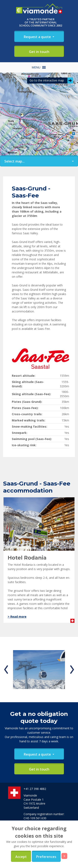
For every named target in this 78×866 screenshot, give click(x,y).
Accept (21, 856)
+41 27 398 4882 (35, 789)
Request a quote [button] (38, 37)
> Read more (17, 616)
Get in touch (39, 51)
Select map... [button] (14, 161)
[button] (36, 67)
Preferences (46, 856)
